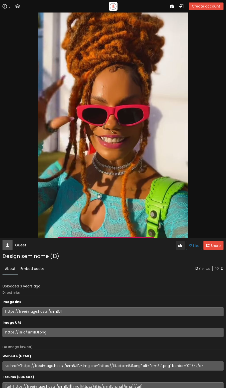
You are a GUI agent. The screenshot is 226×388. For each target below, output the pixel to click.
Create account (206, 6)
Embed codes (33, 268)
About (10, 268)
